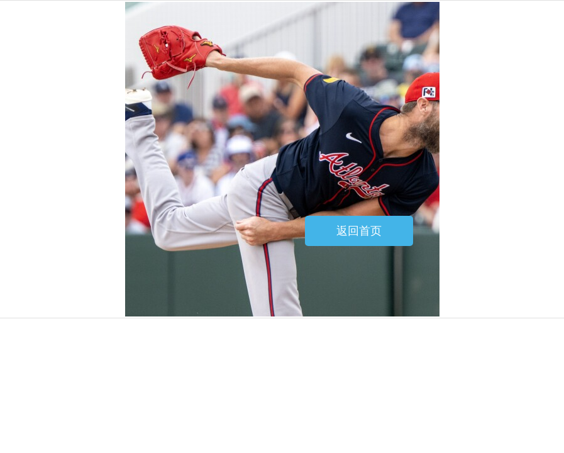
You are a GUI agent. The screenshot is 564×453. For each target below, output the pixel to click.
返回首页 (359, 231)
